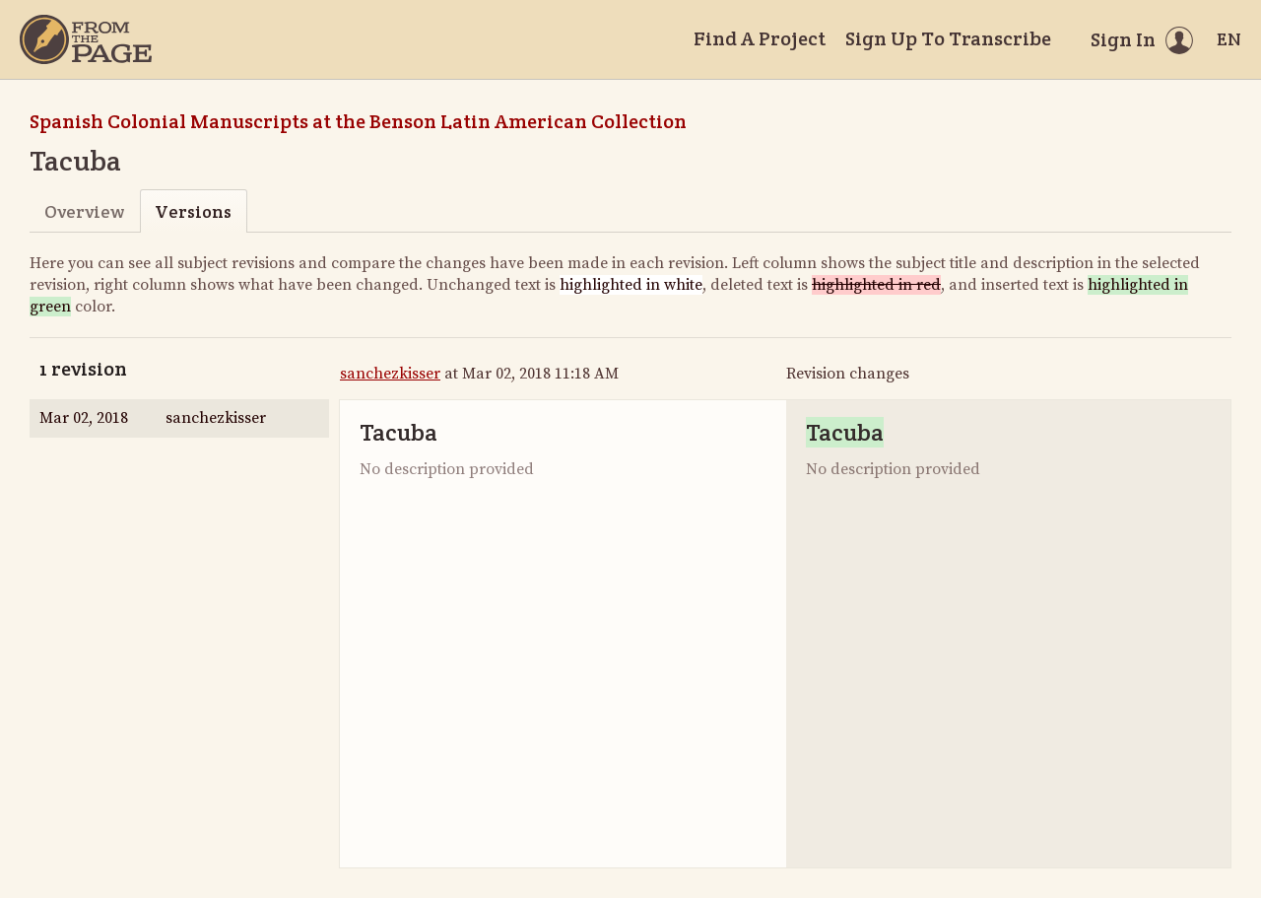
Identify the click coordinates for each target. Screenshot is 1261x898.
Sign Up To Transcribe (948, 38)
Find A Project (760, 38)
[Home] (86, 39)
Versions (193, 211)
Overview (84, 211)
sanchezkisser (390, 373)
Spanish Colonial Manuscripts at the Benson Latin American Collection (358, 121)
